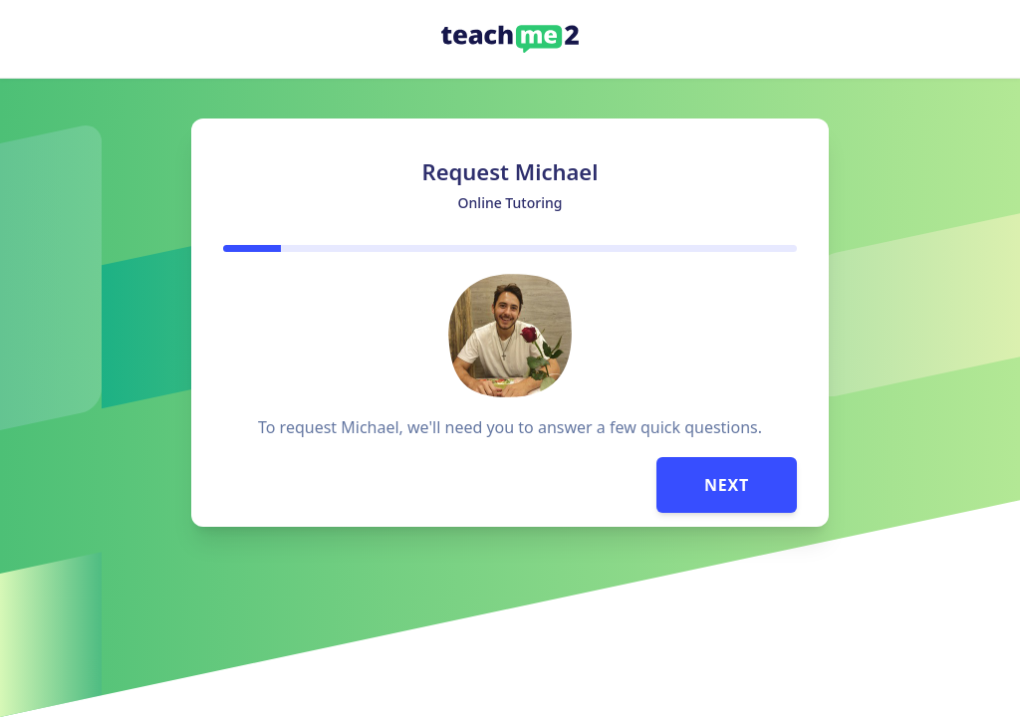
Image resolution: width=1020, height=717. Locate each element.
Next (726, 485)
